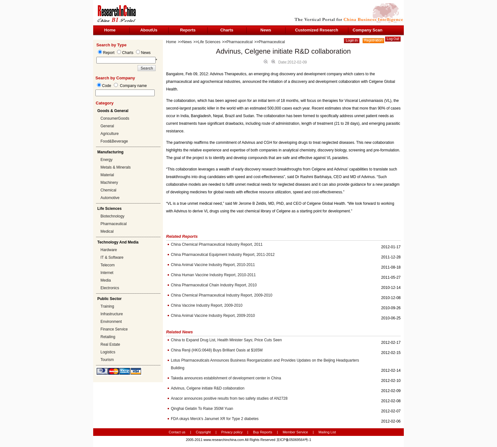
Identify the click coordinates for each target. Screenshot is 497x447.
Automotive (109, 198)
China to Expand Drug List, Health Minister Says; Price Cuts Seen (226, 340)
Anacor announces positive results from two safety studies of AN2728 (229, 398)
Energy (106, 159)
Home (109, 30)
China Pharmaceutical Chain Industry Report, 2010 (214, 285)
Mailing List (327, 432)
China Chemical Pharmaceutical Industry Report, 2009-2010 (221, 295)
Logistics (107, 352)
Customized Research (316, 30)
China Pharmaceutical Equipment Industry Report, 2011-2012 (223, 254)
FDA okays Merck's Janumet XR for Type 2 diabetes (215, 419)
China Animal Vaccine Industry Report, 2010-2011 (213, 265)
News (266, 30)
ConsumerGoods (114, 118)
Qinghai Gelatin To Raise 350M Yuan (202, 408)
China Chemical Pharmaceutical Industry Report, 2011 (216, 244)
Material (107, 175)
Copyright (203, 432)
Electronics (109, 288)
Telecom (107, 265)
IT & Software (111, 257)
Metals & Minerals (115, 167)
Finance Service (114, 329)
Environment (111, 321)
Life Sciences (209, 42)
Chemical (108, 190)
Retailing (107, 337)
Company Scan (368, 30)
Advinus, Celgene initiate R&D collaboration (207, 388)
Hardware (108, 250)
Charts (226, 30)
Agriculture (109, 133)
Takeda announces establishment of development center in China (226, 378)
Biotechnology (112, 216)
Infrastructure (111, 314)
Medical (106, 231)
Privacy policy (232, 432)
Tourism (107, 359)
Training (107, 306)
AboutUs (148, 30)
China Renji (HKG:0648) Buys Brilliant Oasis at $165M (216, 350)
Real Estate (110, 344)
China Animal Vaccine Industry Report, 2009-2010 (213, 315)
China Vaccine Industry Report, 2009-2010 (206, 305)
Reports (188, 30)
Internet (106, 272)
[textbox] (125, 93)
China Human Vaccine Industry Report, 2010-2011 (213, 275)
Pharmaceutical (113, 224)
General (107, 126)
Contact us (177, 432)
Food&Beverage (114, 141)
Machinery (109, 182)
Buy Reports (262, 432)
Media (105, 280)
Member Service (295, 432)
